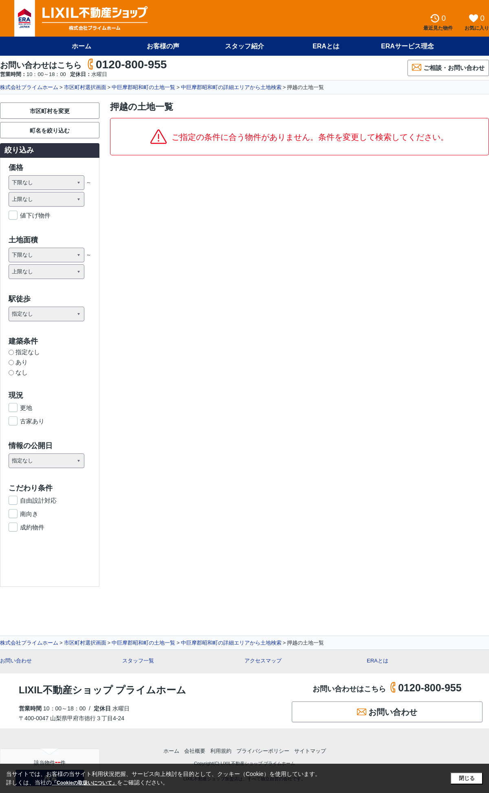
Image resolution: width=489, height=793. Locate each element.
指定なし (24, 352)
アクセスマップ (263, 661)
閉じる (467, 778)
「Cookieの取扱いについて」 (84, 783)
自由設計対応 (38, 500)
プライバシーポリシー (262, 751)
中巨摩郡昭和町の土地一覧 (143, 87)
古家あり (32, 421)
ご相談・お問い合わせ (448, 67)
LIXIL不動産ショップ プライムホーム (102, 689)
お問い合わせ (16, 661)
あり (18, 362)
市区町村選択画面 (85, 87)
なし (18, 372)
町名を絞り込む (50, 130)
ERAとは (326, 46)
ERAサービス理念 (407, 46)
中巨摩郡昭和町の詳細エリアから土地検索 (231, 87)
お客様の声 (163, 46)
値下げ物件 (35, 215)
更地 (26, 407)
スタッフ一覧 (138, 661)
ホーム (81, 46)
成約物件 (32, 527)
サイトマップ (310, 751)
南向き (29, 513)
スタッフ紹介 (244, 46)
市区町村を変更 (50, 111)
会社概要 (194, 751)
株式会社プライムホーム (29, 87)
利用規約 (220, 751)
